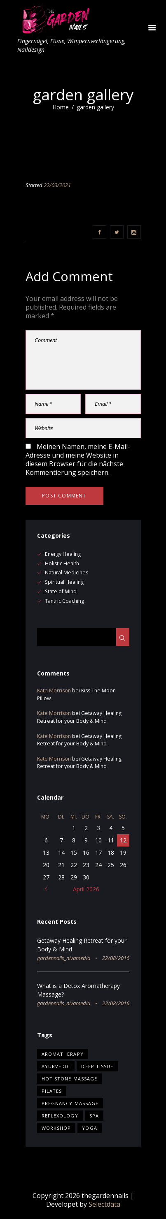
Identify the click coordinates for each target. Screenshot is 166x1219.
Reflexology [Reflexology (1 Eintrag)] (60, 1116)
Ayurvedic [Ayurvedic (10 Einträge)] (56, 1066)
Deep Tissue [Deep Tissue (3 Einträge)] (97, 1066)
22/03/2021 (57, 185)
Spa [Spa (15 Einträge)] (94, 1116)
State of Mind (61, 591)
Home (60, 107)
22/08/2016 (115, 958)
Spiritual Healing (64, 581)
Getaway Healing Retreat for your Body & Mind (79, 717)
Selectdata (104, 1204)
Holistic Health (62, 563)
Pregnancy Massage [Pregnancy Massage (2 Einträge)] (70, 1103)
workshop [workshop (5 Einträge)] (56, 1128)
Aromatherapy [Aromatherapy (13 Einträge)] (63, 1054)
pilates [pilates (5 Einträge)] (52, 1091)
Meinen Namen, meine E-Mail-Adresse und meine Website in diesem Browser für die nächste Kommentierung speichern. (78, 459)
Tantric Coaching (64, 600)
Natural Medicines (66, 572)
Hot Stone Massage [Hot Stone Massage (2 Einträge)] (70, 1079)
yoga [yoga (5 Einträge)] (89, 1128)
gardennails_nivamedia (63, 958)
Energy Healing (63, 554)
